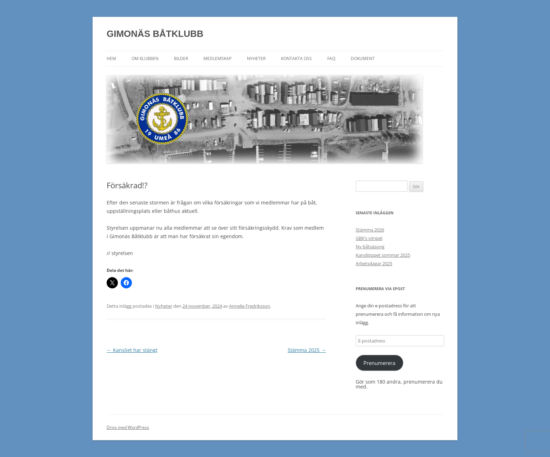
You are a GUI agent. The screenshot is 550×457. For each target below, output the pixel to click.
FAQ (331, 58)
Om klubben (145, 58)
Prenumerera (379, 362)
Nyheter (256, 58)
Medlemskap (217, 58)
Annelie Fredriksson (249, 306)
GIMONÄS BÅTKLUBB (155, 33)
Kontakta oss (296, 58)
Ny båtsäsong (370, 246)
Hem (111, 58)
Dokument (363, 58)
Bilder (181, 58)
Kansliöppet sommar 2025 (383, 255)
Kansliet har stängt (132, 350)
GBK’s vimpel (369, 238)
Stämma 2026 (370, 230)
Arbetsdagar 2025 (374, 263)
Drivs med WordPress (128, 427)
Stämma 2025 (307, 350)
